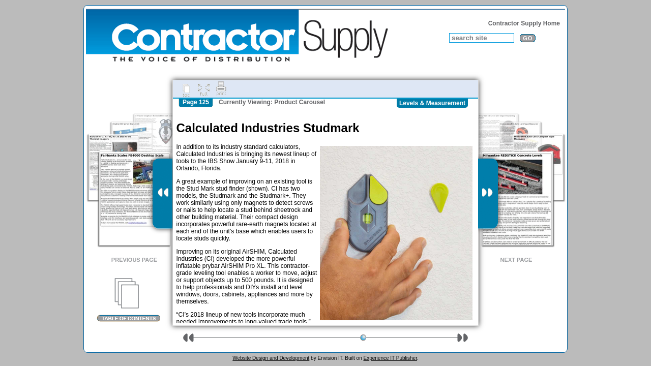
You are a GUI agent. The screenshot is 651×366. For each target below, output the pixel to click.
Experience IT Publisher (390, 358)
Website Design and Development (270, 358)
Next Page (516, 260)
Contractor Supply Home (524, 23)
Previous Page (134, 260)
